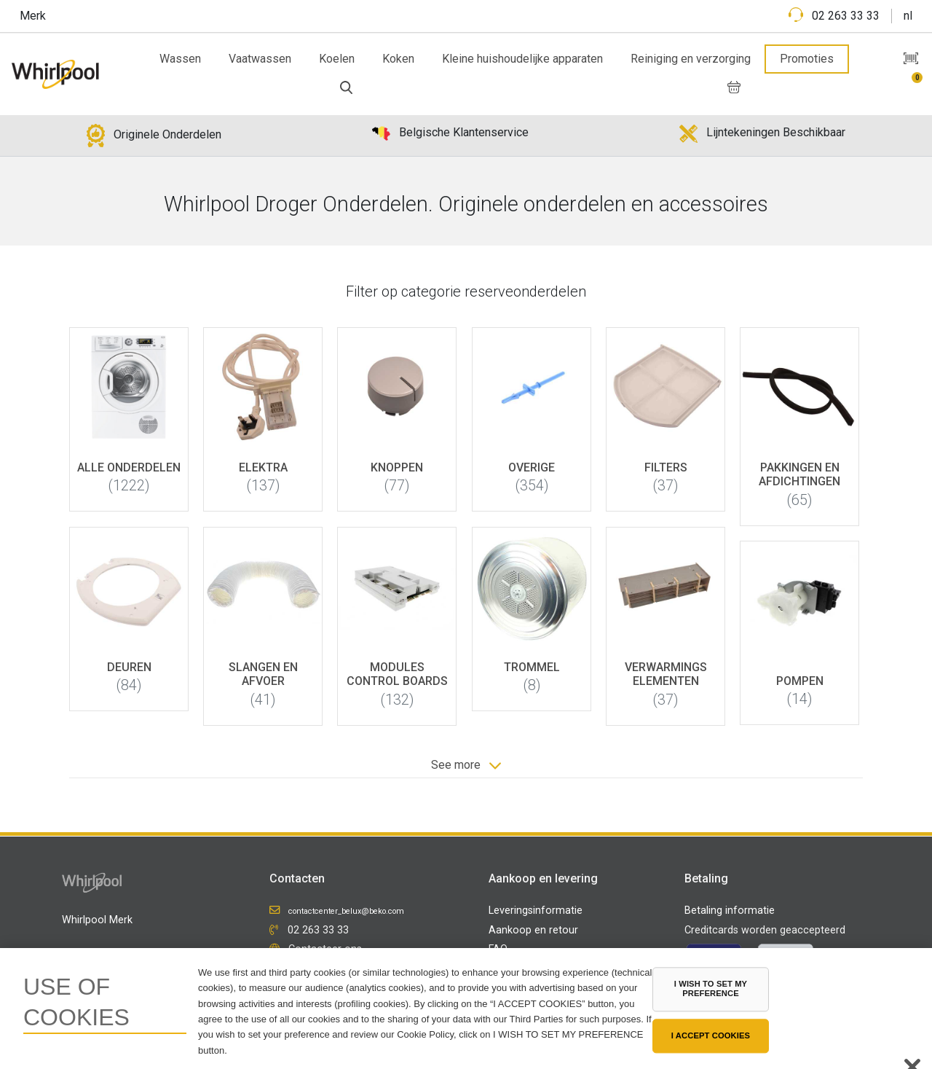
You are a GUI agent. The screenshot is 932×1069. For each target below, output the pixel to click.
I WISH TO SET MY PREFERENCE (710, 988)
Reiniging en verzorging (691, 59)
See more (466, 765)
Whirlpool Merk (97, 920)
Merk (33, 16)
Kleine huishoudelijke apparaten (522, 59)
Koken (398, 59)
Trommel (531, 667)
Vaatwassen (260, 59)
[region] (466, 1008)
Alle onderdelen (129, 467)
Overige (531, 467)
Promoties (807, 59)
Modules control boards (397, 674)
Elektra (263, 467)
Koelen (337, 59)
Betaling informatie (729, 910)
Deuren (129, 667)
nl (908, 16)
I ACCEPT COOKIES (710, 1035)
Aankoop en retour (533, 930)
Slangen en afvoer (263, 674)
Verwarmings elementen (666, 674)
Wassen (180, 59)
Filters (665, 467)
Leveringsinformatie (535, 910)
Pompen (800, 681)
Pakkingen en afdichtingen (799, 474)
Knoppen (397, 467)
